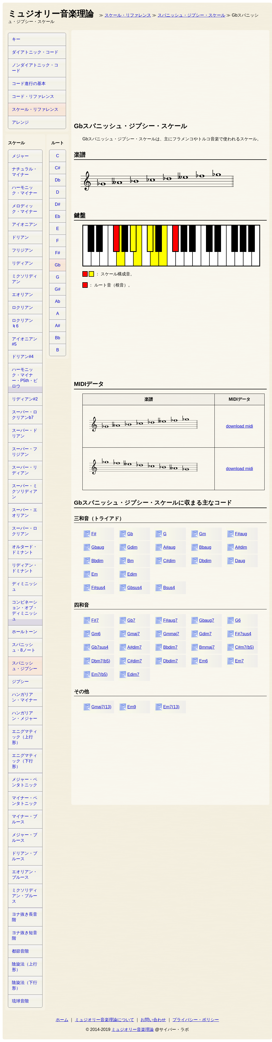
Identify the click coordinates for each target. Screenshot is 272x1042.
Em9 (131, 707)
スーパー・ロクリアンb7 (24, 415)
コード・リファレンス (33, 96)
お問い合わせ (153, 1019)
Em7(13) (171, 707)
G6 (238, 620)
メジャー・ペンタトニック (24, 782)
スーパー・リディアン (24, 470)
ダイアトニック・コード (35, 52)
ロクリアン (22, 307)
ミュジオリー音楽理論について (104, 1019)
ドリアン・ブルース (24, 856)
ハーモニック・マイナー (24, 190)
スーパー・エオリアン (24, 513)
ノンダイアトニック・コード (35, 68)
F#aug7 (170, 620)
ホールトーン (24, 631)
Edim (132, 574)
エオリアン (22, 294)
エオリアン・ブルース (24, 874)
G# (57, 289)
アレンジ (20, 122)
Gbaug (97, 547)
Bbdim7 (170, 647)
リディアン (22, 263)
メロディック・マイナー (24, 209)
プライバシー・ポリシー (195, 1019)
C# (57, 168)
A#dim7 (134, 647)
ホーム (62, 1019)
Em (94, 574)
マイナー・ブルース (24, 819)
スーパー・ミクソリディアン (24, 491)
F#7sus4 (243, 634)
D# (57, 204)
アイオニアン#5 (24, 341)
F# (93, 534)
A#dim (241, 547)
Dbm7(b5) (100, 661)
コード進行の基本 (29, 83)
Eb (57, 216)
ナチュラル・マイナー (24, 172)
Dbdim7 (170, 661)
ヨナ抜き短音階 (24, 935)
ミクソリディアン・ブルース (24, 896)
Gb (130, 534)
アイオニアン (24, 224)
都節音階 (20, 951)
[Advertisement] (153, 75)
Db (57, 180)
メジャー (20, 156)
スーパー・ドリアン (24, 433)
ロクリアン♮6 (22, 323)
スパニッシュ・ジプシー (24, 666)
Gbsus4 (134, 587)
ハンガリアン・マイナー (24, 697)
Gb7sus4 (99, 647)
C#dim (169, 560)
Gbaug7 (206, 620)
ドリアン (20, 237)
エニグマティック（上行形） (24, 737)
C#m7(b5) (244, 647)
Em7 (239, 661)
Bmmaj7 (207, 647)
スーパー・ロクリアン (24, 531)
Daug (240, 560)
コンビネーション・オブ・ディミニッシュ (24, 610)
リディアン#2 (25, 399)
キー (16, 39)
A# (57, 325)
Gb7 (131, 620)
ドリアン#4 (23, 356)
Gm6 (96, 634)
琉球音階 (20, 1001)
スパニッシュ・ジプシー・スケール (191, 15)
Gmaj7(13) (101, 707)
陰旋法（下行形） (24, 985)
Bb (57, 338)
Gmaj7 (133, 634)
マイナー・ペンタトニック (24, 801)
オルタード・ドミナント (24, 549)
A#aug (169, 547)
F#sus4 (98, 587)
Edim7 (133, 674)
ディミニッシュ (24, 586)
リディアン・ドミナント (24, 568)
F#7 (95, 620)
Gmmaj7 (171, 634)
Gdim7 (205, 634)
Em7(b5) (99, 674)
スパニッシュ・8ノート (23, 647)
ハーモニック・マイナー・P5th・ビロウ (24, 377)
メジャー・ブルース (24, 838)
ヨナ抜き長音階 (24, 917)
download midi (239, 426)
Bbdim (97, 560)
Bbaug (205, 547)
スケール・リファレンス (128, 15)
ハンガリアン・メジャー (24, 716)
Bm (130, 560)
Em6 (203, 661)
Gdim (132, 547)
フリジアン (22, 250)
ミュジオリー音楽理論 (132, 1029)
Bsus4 (169, 587)
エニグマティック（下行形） (24, 761)
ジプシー (20, 681)
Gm (202, 534)
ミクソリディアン (24, 279)
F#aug (241, 534)
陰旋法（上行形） (24, 967)
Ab (57, 301)
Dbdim (205, 560)
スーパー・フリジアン (24, 452)
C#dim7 (134, 661)
